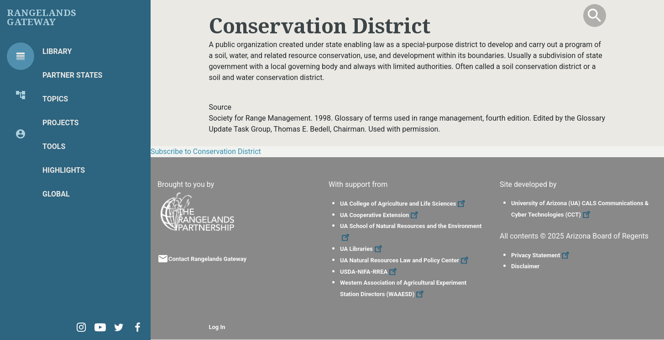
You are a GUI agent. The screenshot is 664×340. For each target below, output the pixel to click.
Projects (60, 122)
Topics (55, 99)
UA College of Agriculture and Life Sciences (403, 203)
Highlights (63, 170)
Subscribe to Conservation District (206, 151)
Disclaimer (525, 266)
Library (57, 51)
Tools (53, 146)
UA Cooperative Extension (380, 215)
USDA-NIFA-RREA (369, 271)
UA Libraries (362, 248)
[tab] (20, 56)
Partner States (72, 75)
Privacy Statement (541, 255)
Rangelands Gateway (41, 17)
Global (56, 194)
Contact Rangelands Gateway (207, 258)
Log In (217, 327)
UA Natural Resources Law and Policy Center (405, 260)
